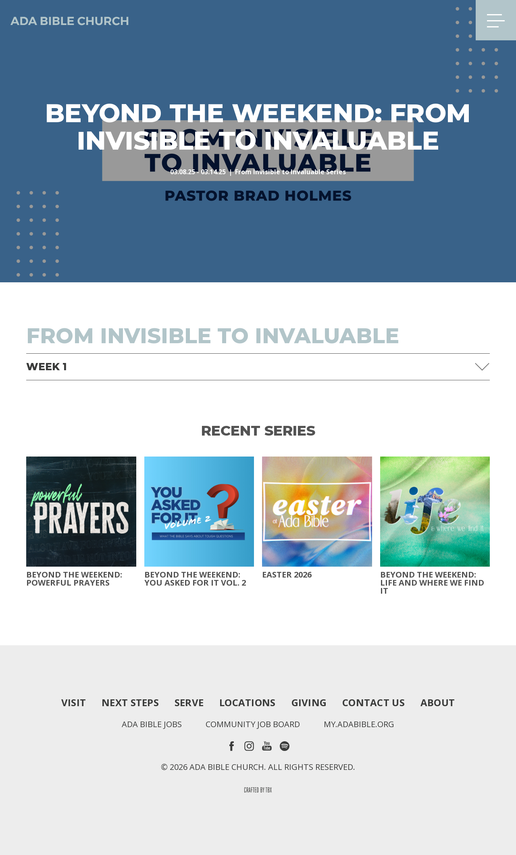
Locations (247, 702)
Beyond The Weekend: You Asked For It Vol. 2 (195, 579)
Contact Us (373, 702)
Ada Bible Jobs (152, 724)
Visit (73, 702)
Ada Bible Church (64, 20)
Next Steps (130, 702)
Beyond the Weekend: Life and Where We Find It (432, 583)
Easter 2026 (287, 575)
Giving (309, 702)
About (437, 702)
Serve (189, 702)
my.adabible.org (359, 724)
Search (457, 20)
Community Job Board (253, 724)
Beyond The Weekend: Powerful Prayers (74, 579)
